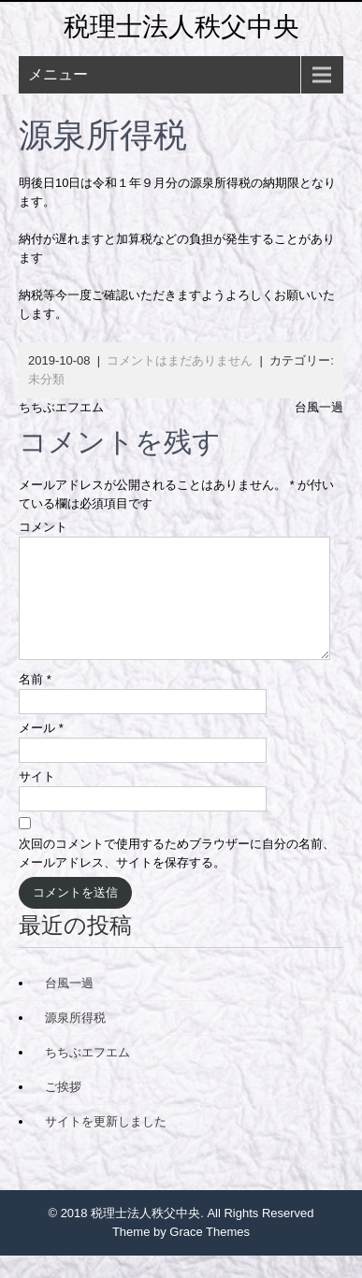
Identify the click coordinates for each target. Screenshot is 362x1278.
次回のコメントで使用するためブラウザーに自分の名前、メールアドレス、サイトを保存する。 (177, 875)
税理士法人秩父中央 (181, 26)
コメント (43, 527)
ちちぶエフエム (61, 407)
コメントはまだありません (180, 360)
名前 (35, 702)
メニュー (58, 74)
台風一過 (319, 407)
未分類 (46, 379)
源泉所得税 (75, 1040)
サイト (37, 799)
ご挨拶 (63, 1109)
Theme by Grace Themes (181, 1254)
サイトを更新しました (106, 1144)
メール (41, 750)
